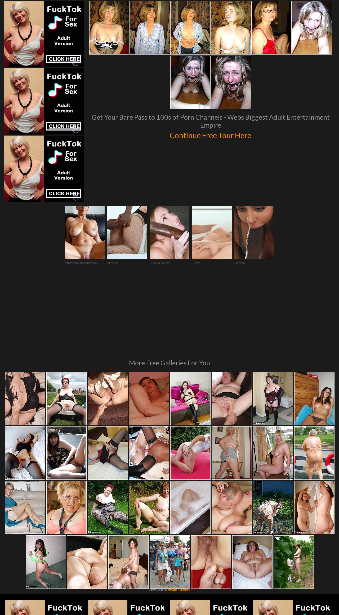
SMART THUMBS (179, 518)
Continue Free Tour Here (210, 134)
